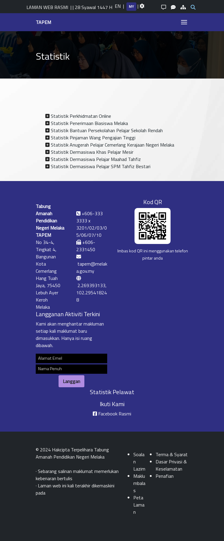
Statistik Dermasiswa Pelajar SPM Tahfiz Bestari (100, 166)
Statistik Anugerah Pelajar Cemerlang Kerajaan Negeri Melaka (112, 144)
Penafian (165, 476)
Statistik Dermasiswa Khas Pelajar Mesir (92, 152)
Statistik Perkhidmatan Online (81, 116)
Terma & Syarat (172, 454)
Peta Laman (138, 505)
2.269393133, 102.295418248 (91, 292)
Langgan (71, 381)
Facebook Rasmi (114, 413)
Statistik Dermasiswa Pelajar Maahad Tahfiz (96, 159)
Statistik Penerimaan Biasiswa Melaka (89, 123)
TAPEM (43, 22)
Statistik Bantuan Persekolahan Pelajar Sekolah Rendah (107, 130)
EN (118, 6)
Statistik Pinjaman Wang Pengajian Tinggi (93, 137)
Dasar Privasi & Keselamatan (171, 465)
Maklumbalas (139, 483)
